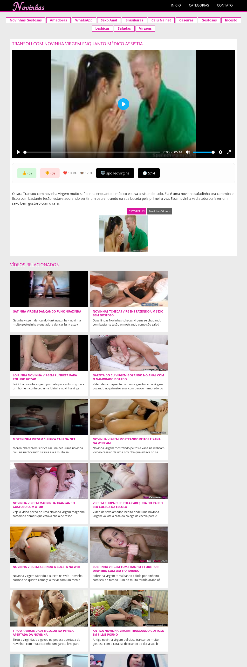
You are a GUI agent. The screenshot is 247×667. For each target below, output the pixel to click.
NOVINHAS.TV (123, 625)
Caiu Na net (161, 20)
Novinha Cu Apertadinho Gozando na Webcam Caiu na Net (92, 507)
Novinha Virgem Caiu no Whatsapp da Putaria (89, 569)
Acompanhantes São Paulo (197, 639)
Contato (225, 5)
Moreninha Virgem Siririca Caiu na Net (34, 377)
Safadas (124, 28)
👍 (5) (27, 173)
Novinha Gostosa (63, 639)
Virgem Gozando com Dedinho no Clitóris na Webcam (37, 569)
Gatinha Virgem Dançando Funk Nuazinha (34, 313)
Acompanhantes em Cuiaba (143, 639)
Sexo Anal (109, 20)
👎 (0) (50, 173)
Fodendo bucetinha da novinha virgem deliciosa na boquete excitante (206, 571)
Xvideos (33, 639)
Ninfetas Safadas (152, 604)
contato (121, 647)
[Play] (18, 152)
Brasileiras (134, 20)
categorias (101, 647)
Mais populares (172, 647)
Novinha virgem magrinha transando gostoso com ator (147, 379)
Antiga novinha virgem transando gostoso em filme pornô (206, 443)
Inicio (176, 5)
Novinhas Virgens (160, 211)
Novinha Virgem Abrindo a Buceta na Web (34, 441)
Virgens (145, 28)
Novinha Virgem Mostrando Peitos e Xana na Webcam (92, 377)
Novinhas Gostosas (26, 20)
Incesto (231, 20)
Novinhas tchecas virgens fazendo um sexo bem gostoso (90, 315)
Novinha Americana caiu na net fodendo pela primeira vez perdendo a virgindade (148, 571)
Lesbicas (102, 28)
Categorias (199, 5)
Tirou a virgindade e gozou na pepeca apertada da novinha (148, 443)
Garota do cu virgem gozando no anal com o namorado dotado (203, 315)
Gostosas (209, 20)
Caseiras (186, 20)
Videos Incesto (99, 639)
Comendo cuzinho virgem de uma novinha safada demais (206, 505)
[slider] (91, 152)
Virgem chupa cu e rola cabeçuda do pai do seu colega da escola (202, 379)
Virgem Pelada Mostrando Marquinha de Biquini (34, 505)
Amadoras (58, 20)
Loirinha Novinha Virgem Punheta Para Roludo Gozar (149, 313)
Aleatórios (58, 647)
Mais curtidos (144, 647)
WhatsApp (84, 20)
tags (193, 647)
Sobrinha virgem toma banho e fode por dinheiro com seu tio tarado (93, 443)
